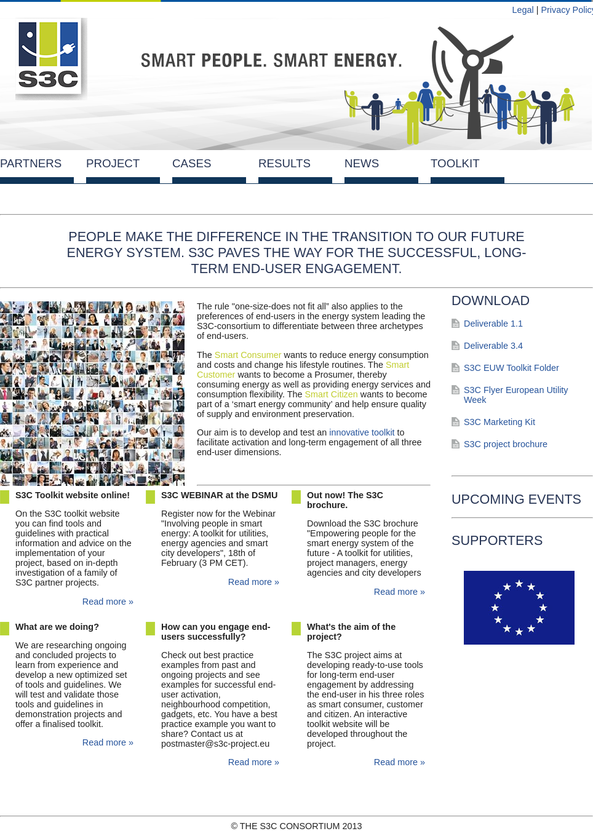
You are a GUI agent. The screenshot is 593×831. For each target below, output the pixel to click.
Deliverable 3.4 (493, 346)
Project (113, 163)
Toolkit (455, 163)
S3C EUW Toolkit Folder (511, 368)
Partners (31, 163)
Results (284, 163)
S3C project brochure (505, 444)
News (361, 163)
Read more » (107, 601)
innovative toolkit (361, 432)
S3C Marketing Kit (499, 422)
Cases (191, 163)
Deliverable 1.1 (493, 323)
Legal (522, 10)
